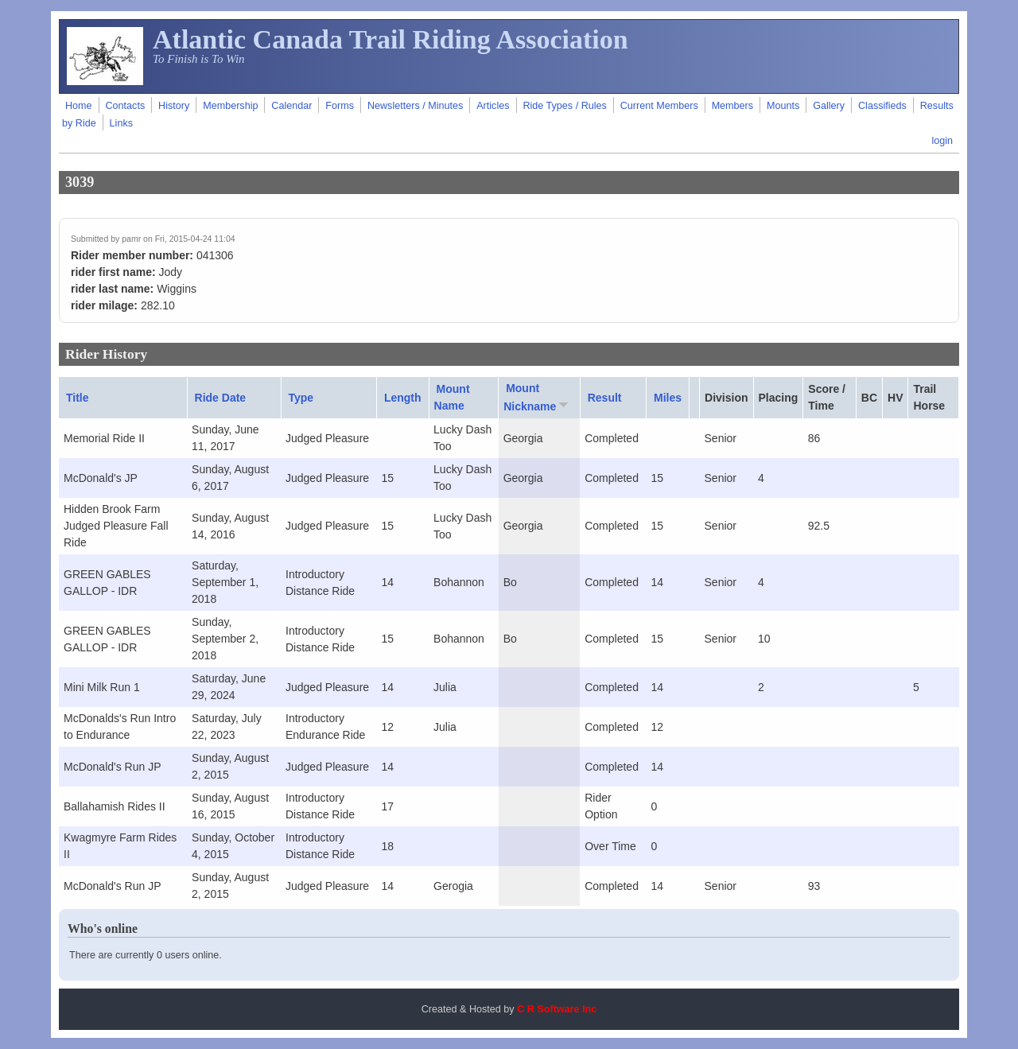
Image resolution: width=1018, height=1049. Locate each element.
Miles (668, 397)
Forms (339, 105)
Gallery (829, 105)
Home (78, 105)
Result (605, 397)
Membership (230, 105)
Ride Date (221, 397)
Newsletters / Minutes (415, 105)
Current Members (659, 105)
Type (301, 397)
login (942, 140)
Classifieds (882, 105)
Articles (492, 105)
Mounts (783, 105)
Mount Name (452, 397)
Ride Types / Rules (564, 105)
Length (403, 397)
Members (732, 105)
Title (77, 397)
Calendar (291, 105)
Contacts (125, 105)
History (173, 105)
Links (121, 123)
